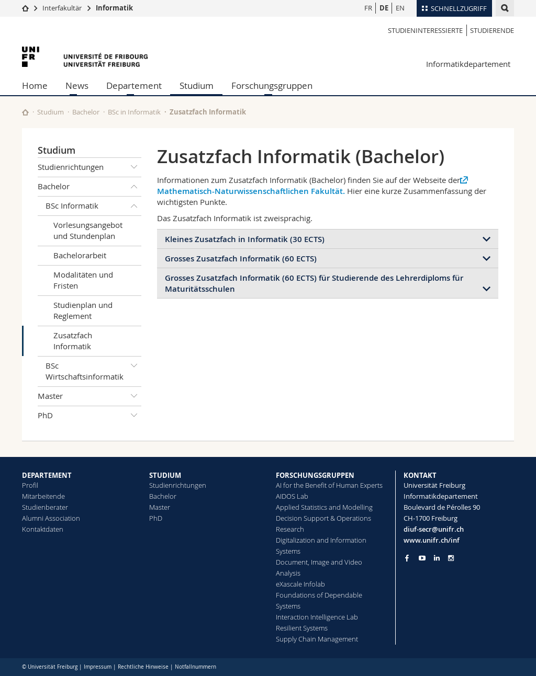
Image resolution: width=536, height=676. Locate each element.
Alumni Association (51, 518)
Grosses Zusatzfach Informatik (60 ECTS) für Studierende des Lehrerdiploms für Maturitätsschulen (314, 283)
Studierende (492, 30)
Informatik (114, 8)
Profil (30, 485)
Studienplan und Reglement (83, 310)
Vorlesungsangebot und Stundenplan (87, 230)
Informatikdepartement (468, 64)
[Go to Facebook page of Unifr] (407, 558)
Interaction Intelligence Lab (317, 617)
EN (400, 8)
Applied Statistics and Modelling (324, 507)
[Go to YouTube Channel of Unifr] (422, 558)
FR (368, 8)
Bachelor (85, 112)
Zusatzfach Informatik (72, 340)
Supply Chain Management (317, 639)
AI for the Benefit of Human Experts (329, 485)
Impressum (97, 666)
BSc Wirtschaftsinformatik (93, 369)
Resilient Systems (302, 628)
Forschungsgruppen (271, 85)
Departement (134, 85)
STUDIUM (165, 475)
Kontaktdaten (42, 529)
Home (35, 85)
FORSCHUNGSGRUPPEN (315, 475)
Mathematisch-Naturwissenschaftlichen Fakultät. (251, 191)
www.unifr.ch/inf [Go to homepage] (432, 540)
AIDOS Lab (292, 496)
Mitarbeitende (43, 496)
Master (89, 396)
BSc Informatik (93, 206)
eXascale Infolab (300, 584)
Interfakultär (62, 8)
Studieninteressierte (425, 30)
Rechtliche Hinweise (143, 666)
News (76, 85)
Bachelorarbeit (79, 255)
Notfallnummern (195, 666)
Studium (197, 85)
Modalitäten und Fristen (83, 280)
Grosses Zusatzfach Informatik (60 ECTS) (241, 258)
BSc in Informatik (134, 112)
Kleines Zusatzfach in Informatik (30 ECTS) (245, 239)
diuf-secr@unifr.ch (434, 529)
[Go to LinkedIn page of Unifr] (437, 558)
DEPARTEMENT (47, 475)
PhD (89, 415)
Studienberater (45, 507)
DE (383, 8)
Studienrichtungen (89, 167)
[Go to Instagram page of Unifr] (451, 558)
